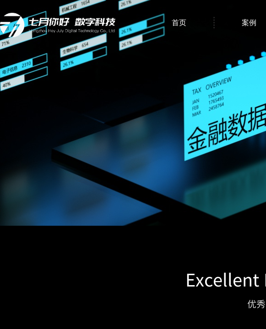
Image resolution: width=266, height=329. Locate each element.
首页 (179, 23)
